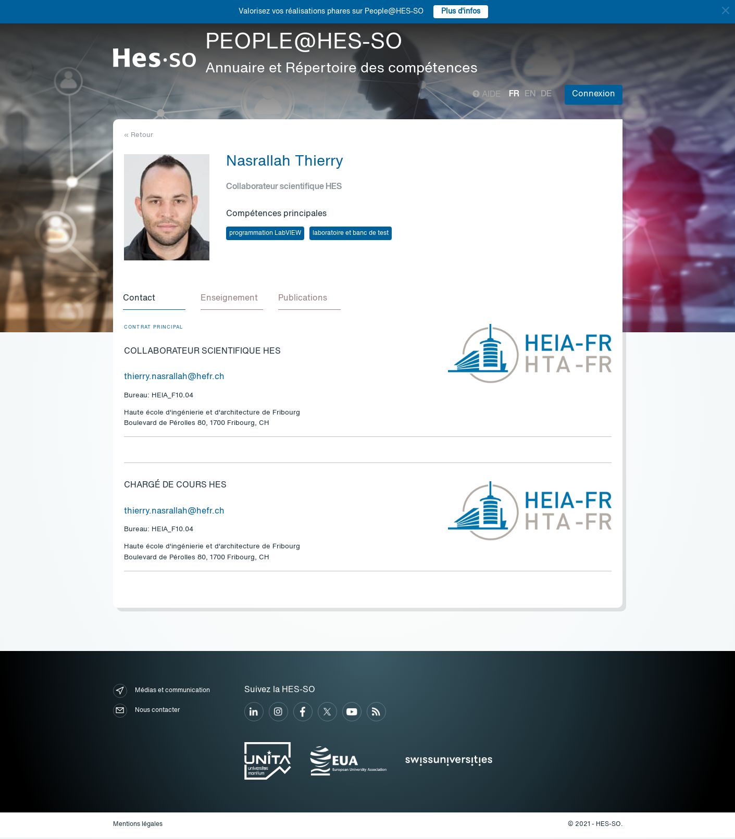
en (530, 94)
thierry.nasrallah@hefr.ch (174, 378)
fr (514, 94)
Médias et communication (161, 692)
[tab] (155, 300)
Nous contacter (146, 712)
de (546, 94)
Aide (486, 95)
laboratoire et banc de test (351, 233)
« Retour (138, 135)
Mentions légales (138, 826)
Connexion (593, 94)
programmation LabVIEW (265, 233)
